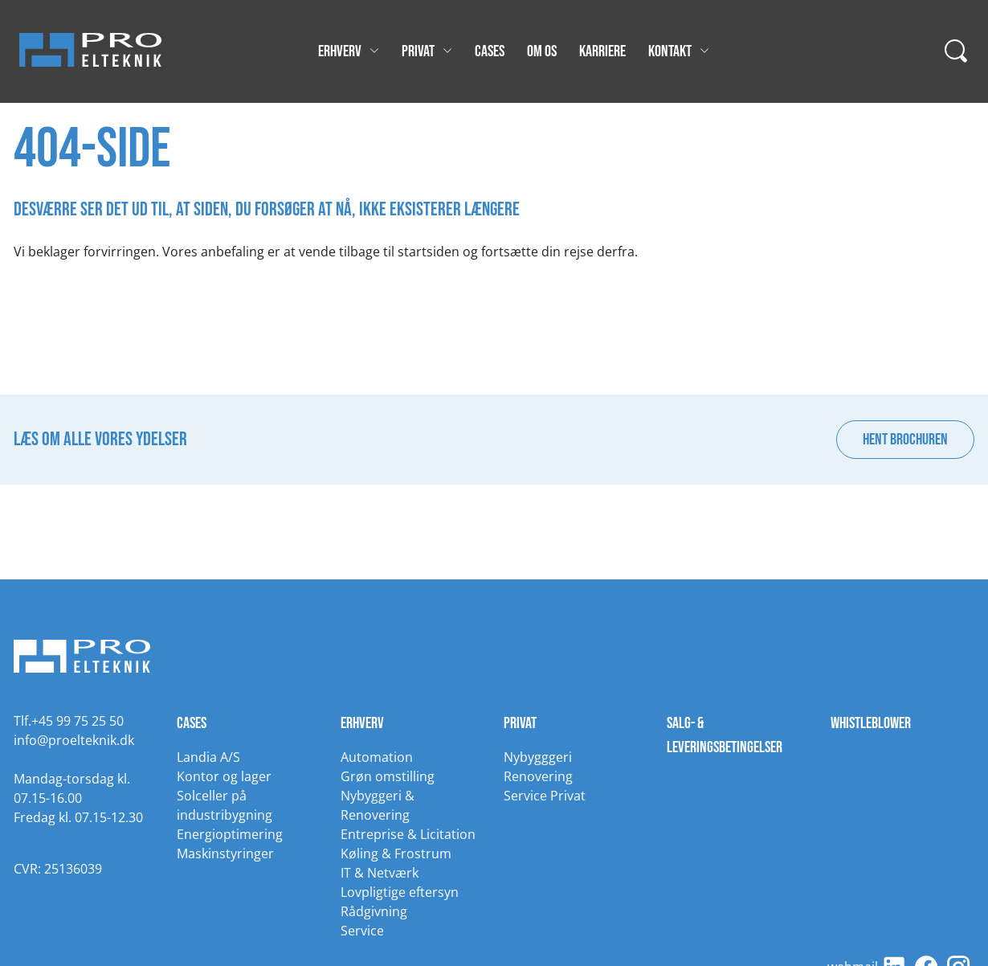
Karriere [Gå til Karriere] (602, 51)
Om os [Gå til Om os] (542, 51)
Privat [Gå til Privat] (427, 51)
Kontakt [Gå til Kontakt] (678, 51)
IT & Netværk (379, 873)
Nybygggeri (538, 757)
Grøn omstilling (388, 776)
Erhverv (362, 723)
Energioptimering (230, 834)
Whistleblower (871, 723)
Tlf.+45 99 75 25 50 (69, 721)
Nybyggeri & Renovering (377, 805)
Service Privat (545, 795)
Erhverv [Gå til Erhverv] (348, 51)
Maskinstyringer (225, 853)
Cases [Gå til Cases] (489, 51)
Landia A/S (208, 757)
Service (362, 930)
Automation (377, 757)
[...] (957, 51)
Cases (191, 723)
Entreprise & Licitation (408, 834)
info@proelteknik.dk (74, 740)
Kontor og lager (224, 776)
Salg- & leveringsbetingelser (724, 735)
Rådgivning (374, 911)
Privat (520, 723)
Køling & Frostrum (396, 853)
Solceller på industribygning (224, 805)
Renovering (538, 776)
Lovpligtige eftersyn (400, 892)
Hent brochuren (905, 439)
